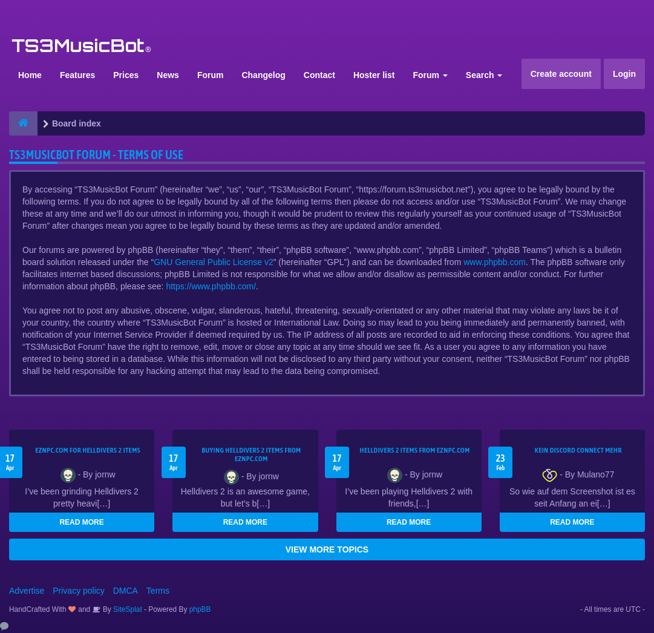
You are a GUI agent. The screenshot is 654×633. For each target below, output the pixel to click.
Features (77, 75)
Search (484, 75)
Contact (319, 75)
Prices (126, 75)
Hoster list (373, 75)
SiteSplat (126, 609)
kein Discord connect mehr (578, 450)
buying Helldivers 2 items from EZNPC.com (251, 454)
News (168, 75)
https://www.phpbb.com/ (211, 286)
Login (624, 74)
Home (30, 75)
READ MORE (81, 522)
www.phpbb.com (494, 262)
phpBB (200, 609)
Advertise (26, 590)
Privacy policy (79, 590)
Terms (157, 590)
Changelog (263, 75)
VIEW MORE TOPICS (327, 549)
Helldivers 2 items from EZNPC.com (415, 450)
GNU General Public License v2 (213, 262)
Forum (210, 75)
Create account (561, 74)
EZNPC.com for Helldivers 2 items (87, 450)
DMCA (125, 590)
